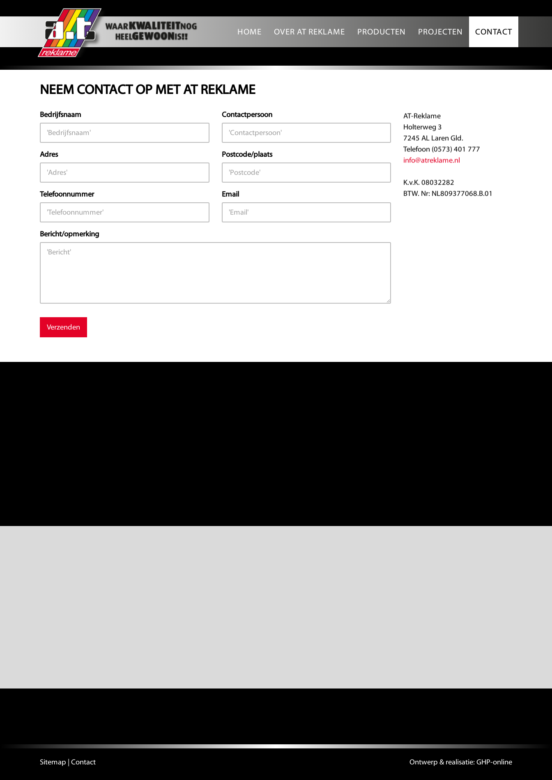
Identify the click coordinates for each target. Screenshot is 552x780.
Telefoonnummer (67, 194)
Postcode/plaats (247, 154)
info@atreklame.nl (431, 160)
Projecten (440, 32)
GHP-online (494, 762)
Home (249, 32)
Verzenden (63, 327)
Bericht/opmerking (69, 234)
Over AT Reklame (309, 32)
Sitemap (53, 762)
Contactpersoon (247, 114)
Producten (381, 32)
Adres (49, 154)
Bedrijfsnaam (60, 114)
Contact (493, 32)
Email (230, 194)
